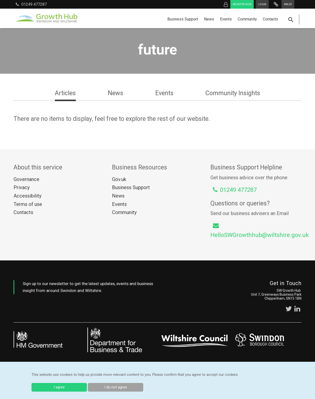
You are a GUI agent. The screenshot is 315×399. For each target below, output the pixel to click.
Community (247, 19)
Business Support (182, 19)
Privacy (22, 187)
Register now (242, 4)
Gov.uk (119, 179)
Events (226, 19)
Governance (26, 179)
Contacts (270, 19)
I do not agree (115, 387)
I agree (59, 387)
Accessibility (27, 196)
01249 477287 (31, 4)
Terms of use (28, 204)
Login (262, 4)
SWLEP (288, 4)
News (209, 19)
